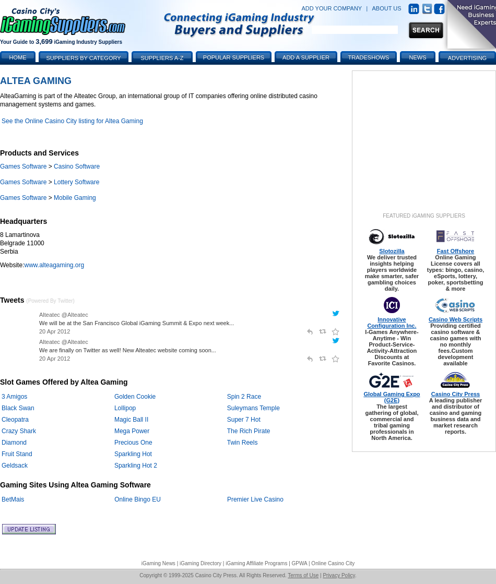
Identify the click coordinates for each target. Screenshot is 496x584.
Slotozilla (391, 251)
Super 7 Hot (244, 419)
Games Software (23, 166)
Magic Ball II (131, 419)
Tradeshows (368, 57)
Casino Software (77, 166)
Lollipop (125, 408)
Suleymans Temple (253, 408)
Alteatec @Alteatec (63, 315)
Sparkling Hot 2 (135, 465)
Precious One (133, 442)
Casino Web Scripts (455, 319)
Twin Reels (242, 442)
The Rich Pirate (248, 431)
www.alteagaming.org (54, 265)
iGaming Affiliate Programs (256, 563)
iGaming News (158, 563)
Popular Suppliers (233, 57)
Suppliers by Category (83, 58)
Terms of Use (303, 575)
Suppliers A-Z (162, 58)
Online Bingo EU (137, 499)
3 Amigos (14, 396)
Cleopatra (15, 419)
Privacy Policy (339, 575)
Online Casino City (333, 563)
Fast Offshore (456, 251)
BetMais (13, 499)
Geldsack (15, 465)
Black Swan (18, 408)
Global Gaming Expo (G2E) (391, 397)
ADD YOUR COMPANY (331, 8)
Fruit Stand (17, 454)
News (418, 57)
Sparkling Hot (133, 454)
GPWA (300, 563)
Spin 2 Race (244, 396)
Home (18, 57)
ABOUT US (386, 8)
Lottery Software (76, 182)
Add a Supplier (305, 57)
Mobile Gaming (75, 197)
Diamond (14, 442)
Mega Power (131, 431)
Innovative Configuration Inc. (391, 322)
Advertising (467, 58)
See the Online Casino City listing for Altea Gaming (72, 121)
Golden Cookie (135, 396)
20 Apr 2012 (54, 331)
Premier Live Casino (255, 499)
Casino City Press (455, 394)
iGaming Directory (200, 563)
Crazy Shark (19, 431)
